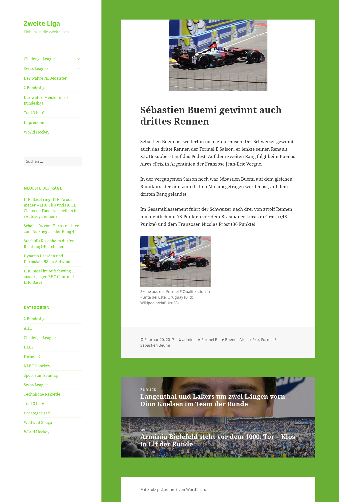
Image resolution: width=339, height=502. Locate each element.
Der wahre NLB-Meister (45, 78)
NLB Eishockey (37, 365)
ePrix (254, 339)
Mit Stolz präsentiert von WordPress (173, 489)
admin (188, 339)
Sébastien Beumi (155, 345)
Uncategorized (37, 413)
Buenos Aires (236, 339)
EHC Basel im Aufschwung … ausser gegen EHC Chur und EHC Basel (49, 276)
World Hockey (36, 132)
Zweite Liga (42, 23)
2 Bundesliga (35, 87)
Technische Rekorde (42, 394)
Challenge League (40, 58)
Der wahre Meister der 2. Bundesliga (46, 100)
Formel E (32, 356)
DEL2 (28, 347)
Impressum (34, 122)
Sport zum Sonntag (41, 375)
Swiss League (36, 68)
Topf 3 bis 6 (34, 112)
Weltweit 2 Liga (38, 422)
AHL (28, 328)
